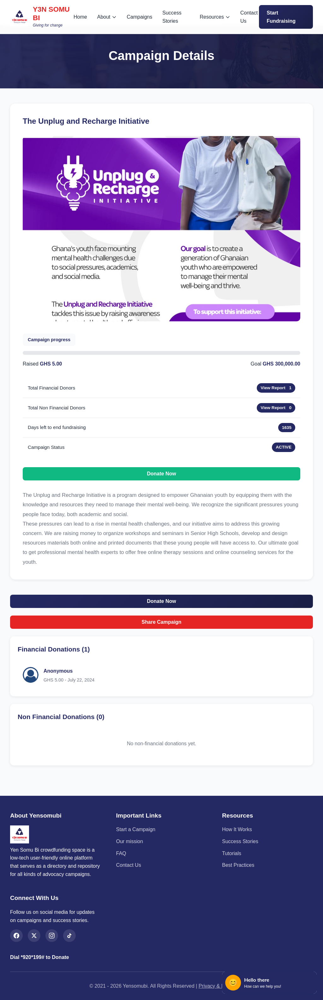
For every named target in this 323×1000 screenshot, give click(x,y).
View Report (273, 387)
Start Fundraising (281, 17)
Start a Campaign (136, 829)
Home (80, 17)
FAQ (121, 853)
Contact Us (249, 17)
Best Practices (238, 865)
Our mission (129, 841)
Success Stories (171, 17)
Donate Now (161, 473)
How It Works (237, 829)
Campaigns (139, 17)
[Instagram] (51, 935)
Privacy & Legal (215, 986)
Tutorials (231, 853)
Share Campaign (161, 622)
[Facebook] (16, 935)
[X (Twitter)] (34, 935)
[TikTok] (69, 935)
